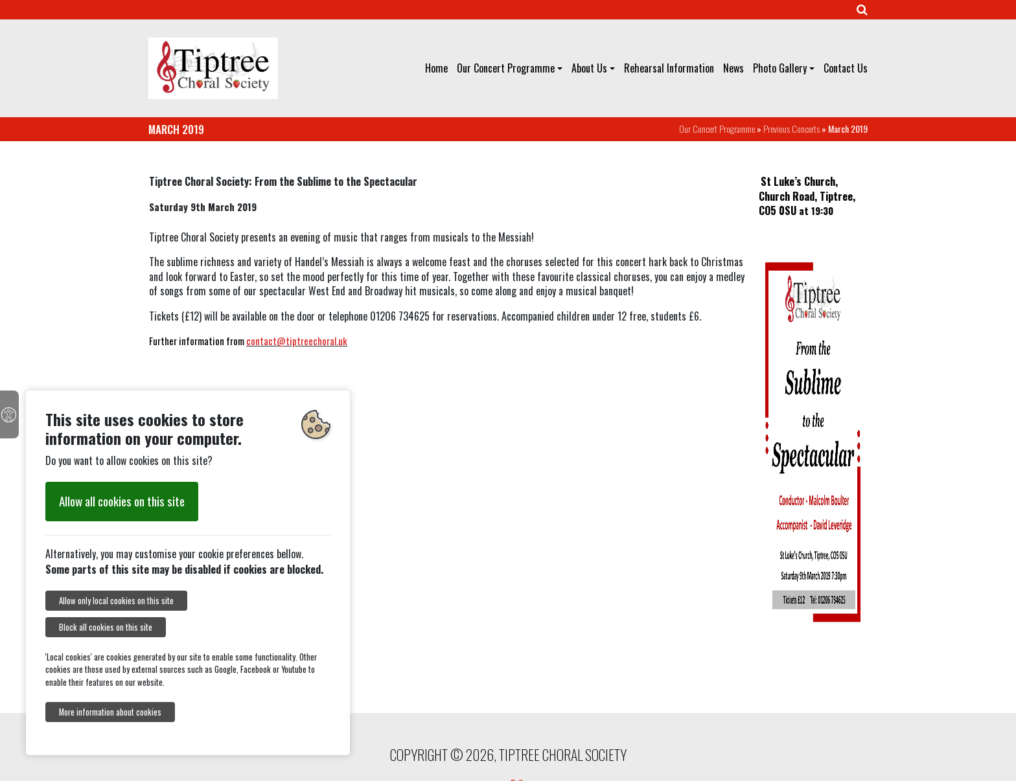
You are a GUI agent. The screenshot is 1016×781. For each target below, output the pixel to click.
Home (436, 68)
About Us (589, 68)
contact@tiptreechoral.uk (296, 341)
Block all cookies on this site (105, 627)
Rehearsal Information (669, 68)
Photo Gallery (780, 68)
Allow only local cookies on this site (116, 600)
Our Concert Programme (506, 68)
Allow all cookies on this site (122, 501)
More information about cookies (110, 712)
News (733, 68)
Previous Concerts (791, 128)
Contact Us (846, 68)
